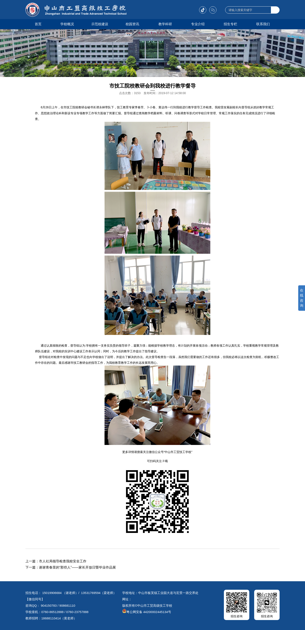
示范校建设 (99, 24)
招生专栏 (230, 24)
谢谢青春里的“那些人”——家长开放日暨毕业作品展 (77, 567)
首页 (38, 24)
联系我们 (263, 24)
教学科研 (165, 24)
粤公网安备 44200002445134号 (146, 612)
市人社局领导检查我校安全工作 (62, 561)
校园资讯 (132, 24)
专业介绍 (198, 24)
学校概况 (67, 24)
